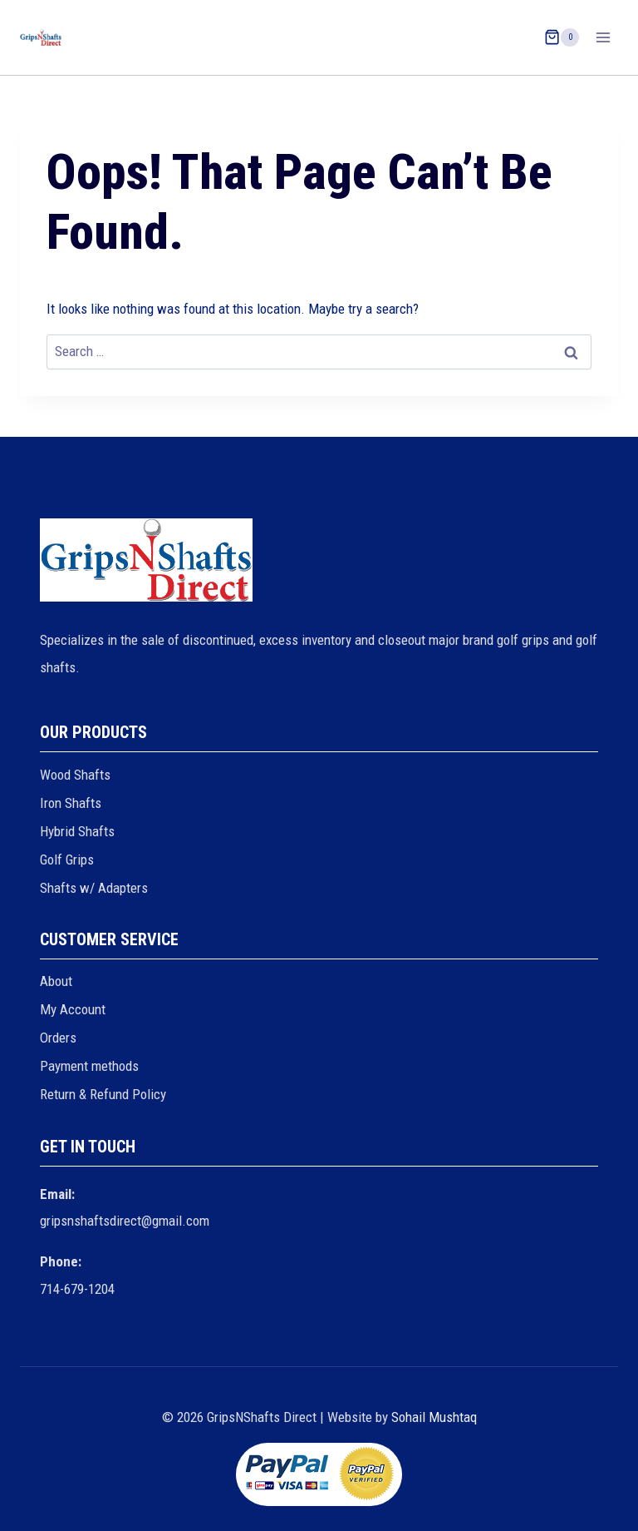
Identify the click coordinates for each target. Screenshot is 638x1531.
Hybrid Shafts (77, 831)
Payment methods (89, 1066)
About (56, 981)
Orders (58, 1037)
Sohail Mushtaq (434, 1417)
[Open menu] (602, 37)
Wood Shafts (75, 774)
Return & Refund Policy (103, 1094)
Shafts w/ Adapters (94, 887)
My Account (73, 1009)
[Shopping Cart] (561, 37)
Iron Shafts (70, 803)
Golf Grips (67, 859)
